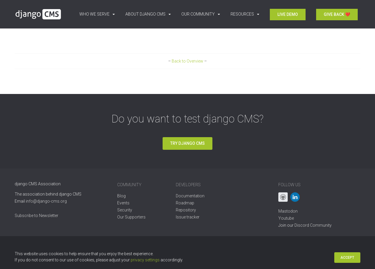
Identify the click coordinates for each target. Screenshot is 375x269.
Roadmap (185, 203)
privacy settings (145, 260)
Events (123, 203)
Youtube (286, 218)
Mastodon (288, 211)
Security (124, 210)
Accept (347, 257)
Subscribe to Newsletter (36, 215)
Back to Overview (187, 61)
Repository (186, 210)
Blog (121, 196)
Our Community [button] (200, 14)
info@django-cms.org (46, 201)
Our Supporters (131, 217)
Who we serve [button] (97, 14)
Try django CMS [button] (187, 143)
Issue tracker (188, 217)
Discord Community (313, 225)
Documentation (190, 196)
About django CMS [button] (148, 14)
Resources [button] (245, 14)
